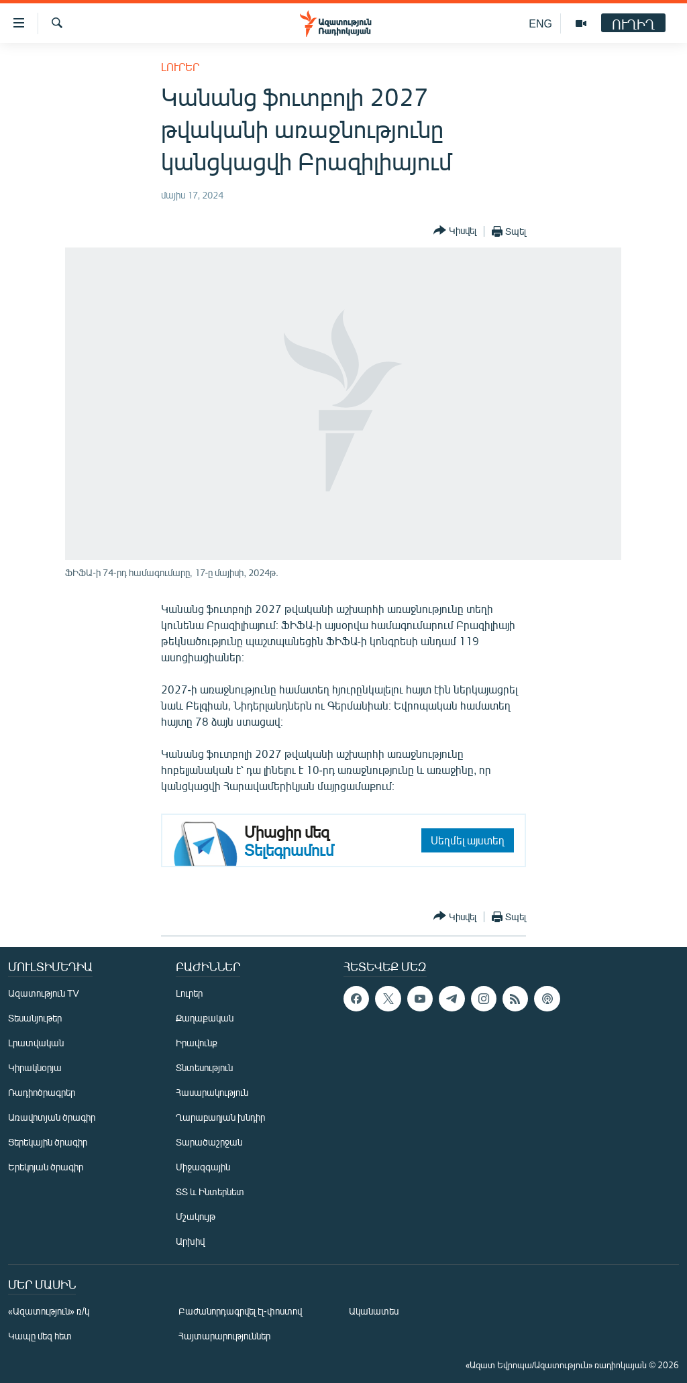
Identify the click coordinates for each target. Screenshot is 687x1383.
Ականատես (374, 1311)
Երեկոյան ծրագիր (45, 1166)
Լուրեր (180, 66)
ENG (540, 23)
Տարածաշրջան (209, 1142)
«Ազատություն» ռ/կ (48, 1311)
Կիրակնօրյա (35, 1067)
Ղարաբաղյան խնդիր (220, 1117)
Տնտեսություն (204, 1067)
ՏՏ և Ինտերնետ (210, 1191)
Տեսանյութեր (35, 1018)
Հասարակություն (212, 1092)
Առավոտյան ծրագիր (51, 1117)
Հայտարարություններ (224, 1335)
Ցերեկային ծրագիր (47, 1142)
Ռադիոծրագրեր (41, 1092)
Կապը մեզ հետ (40, 1335)
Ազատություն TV (43, 993)
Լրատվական (36, 1042)
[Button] (454, 231)
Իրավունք (196, 1042)
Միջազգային (203, 1166)
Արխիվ (190, 1241)
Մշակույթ (195, 1216)
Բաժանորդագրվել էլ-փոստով (240, 1311)
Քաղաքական (204, 1018)
